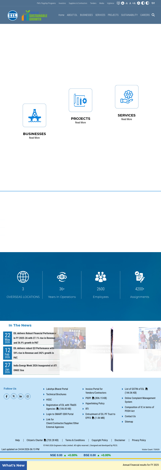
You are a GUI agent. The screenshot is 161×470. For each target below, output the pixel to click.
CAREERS (145, 15)
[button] (153, 3)
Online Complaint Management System (140, 400)
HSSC (49, 399)
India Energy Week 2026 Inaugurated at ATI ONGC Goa (35, 368)
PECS (115, 445)
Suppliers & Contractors (78, 3)
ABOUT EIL (72, 15)
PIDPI (96, 398)
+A (134, 3)
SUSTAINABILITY (129, 15)
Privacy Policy (139, 440)
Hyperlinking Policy (95, 403)
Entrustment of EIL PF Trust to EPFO (100, 416)
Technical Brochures (56, 394)
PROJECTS (113, 15)
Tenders (93, 3)
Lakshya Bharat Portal (57, 388)
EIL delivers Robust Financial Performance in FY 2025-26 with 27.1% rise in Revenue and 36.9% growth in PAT (35, 338)
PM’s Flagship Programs (46, 3)
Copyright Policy (100, 440)
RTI (87, 408)
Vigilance (110, 3)
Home (61, 15)
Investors (62, 3)
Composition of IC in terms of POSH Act (139, 409)
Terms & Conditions (75, 440)
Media (101, 3)
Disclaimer (120, 440)
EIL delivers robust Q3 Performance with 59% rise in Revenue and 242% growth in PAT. (34, 353)
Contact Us (130, 416)
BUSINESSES (86, 15)
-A (126, 3)
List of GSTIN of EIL (136, 390)
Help (17, 440)
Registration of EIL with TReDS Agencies (61, 407)
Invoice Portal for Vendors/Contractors (96, 390)
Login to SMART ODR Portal (59, 414)
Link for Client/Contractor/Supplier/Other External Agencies (62, 423)
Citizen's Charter (42, 440)
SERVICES (100, 15)
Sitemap (129, 421)
